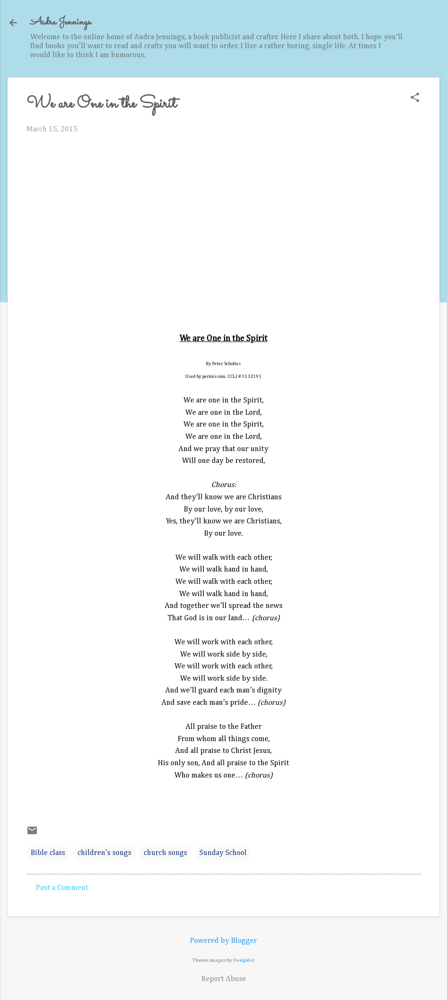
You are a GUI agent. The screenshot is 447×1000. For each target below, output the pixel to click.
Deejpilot (244, 960)
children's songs (104, 853)
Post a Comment (62, 888)
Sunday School (223, 853)
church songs (165, 853)
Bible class (48, 853)
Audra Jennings (60, 22)
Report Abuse (223, 979)
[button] (415, 98)
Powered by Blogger (223, 941)
